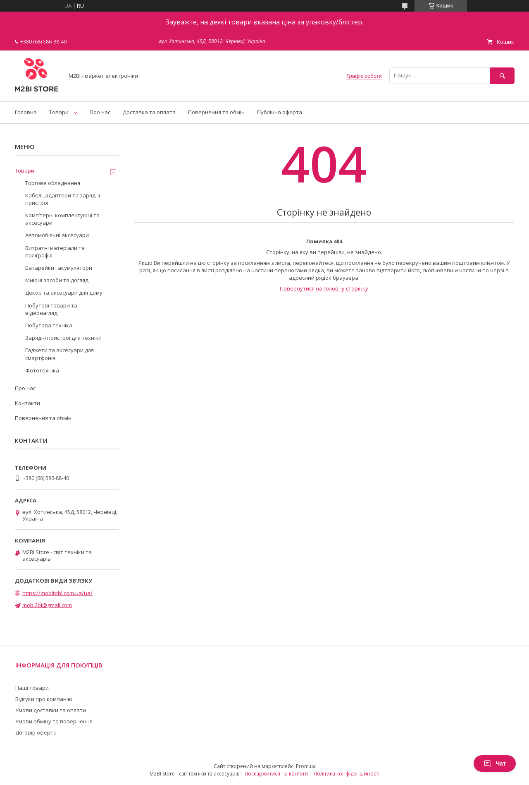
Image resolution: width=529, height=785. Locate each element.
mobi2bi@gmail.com (47, 605)
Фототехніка (42, 370)
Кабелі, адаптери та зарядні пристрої (62, 199)
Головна (26, 112)
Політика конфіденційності (346, 773)
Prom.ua (306, 766)
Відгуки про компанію (43, 699)
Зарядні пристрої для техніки (63, 337)
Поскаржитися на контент (276, 773)
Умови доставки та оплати (50, 710)
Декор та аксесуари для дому (63, 292)
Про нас (100, 112)
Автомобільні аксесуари (57, 235)
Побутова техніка (48, 325)
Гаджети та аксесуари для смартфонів (59, 353)
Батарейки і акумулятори (58, 267)
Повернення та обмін (216, 112)
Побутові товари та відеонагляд (51, 309)
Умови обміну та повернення (54, 721)
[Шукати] (502, 75)
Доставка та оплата (149, 112)
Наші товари (32, 687)
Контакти (27, 403)
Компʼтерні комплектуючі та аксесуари (62, 218)
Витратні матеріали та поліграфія (55, 251)
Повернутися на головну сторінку (324, 288)
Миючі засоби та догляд (56, 280)
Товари (59, 112)
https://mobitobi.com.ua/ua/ (57, 593)
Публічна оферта (279, 112)
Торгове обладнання (52, 183)
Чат (495, 763)
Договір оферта (36, 732)
